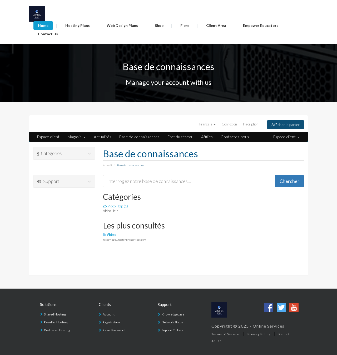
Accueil (107, 165)
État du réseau (180, 136)
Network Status (172, 322)
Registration (111, 322)
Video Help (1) (115, 206)
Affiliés (207, 136)
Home (43, 25)
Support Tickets (172, 330)
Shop (159, 25)
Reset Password (114, 330)
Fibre (184, 25)
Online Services (268, 325)
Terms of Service (225, 334)
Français (207, 124)
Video (109, 235)
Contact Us (48, 34)
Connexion (229, 124)
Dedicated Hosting (57, 330)
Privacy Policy (258, 334)
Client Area (216, 25)
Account (109, 314)
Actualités (102, 136)
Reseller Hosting (55, 322)
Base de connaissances (139, 136)
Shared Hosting (55, 314)
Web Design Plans (122, 25)
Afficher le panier (285, 124)
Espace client (48, 136)
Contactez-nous (235, 136)
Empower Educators (260, 25)
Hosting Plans (77, 25)
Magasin (76, 136)
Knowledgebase (173, 314)
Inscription (250, 124)
